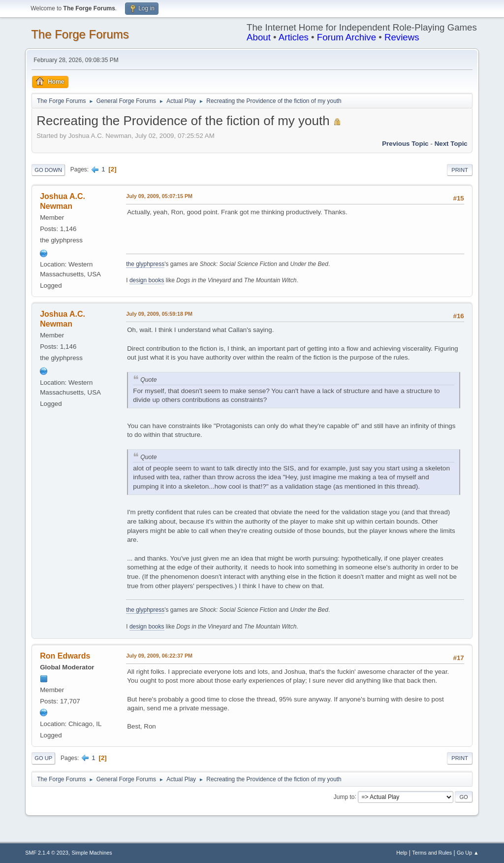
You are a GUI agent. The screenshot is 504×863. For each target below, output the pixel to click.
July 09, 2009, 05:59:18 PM (159, 314)
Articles (294, 37)
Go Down (48, 170)
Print (459, 170)
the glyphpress (145, 264)
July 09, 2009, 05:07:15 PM (159, 196)
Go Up (43, 758)
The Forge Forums (80, 34)
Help (401, 853)
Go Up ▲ (468, 853)
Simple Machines (92, 853)
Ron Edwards (65, 656)
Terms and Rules (432, 853)
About (259, 37)
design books (146, 280)
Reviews (401, 37)
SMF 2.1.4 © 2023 (46, 853)
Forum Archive (346, 37)
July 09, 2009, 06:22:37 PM (159, 656)
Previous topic (405, 143)
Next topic (451, 143)
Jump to (344, 796)
